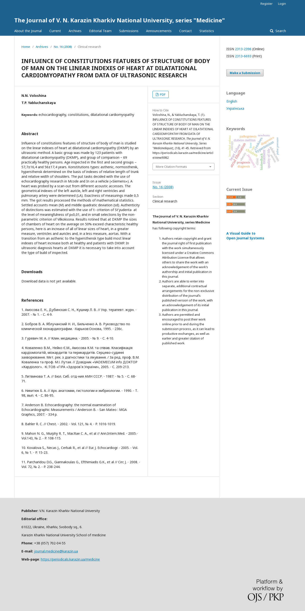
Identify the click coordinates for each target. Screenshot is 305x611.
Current (55, 31)
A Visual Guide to (245, 235)
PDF (162, 94)
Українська (235, 108)
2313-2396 (243, 49)
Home (25, 46)
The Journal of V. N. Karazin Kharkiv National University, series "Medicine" (119, 20)
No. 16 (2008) (63, 46)
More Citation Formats (171, 166)
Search (280, 31)
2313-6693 (243, 56)
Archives (75, 31)
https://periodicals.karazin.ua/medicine (70, 559)
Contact (185, 31)
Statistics (206, 31)
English (231, 101)
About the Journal (28, 31)
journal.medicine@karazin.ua (56, 551)
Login (282, 3)
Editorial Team (100, 31)
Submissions (128, 31)
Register (266, 3)
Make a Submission (245, 73)
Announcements (159, 31)
